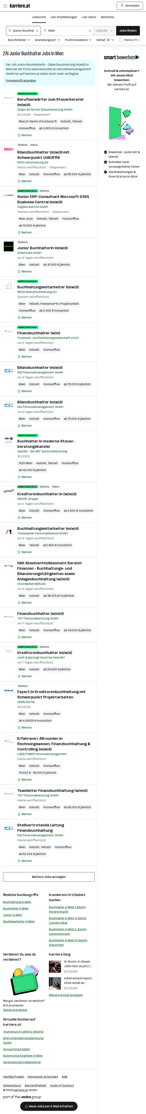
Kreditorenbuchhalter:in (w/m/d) (46, 494)
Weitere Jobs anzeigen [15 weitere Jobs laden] (49, 877)
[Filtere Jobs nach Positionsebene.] (80, 40)
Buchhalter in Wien (16, 908)
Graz (29, 218)
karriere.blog (60, 954)
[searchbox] (23, 30)
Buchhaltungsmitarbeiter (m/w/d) (48, 287)
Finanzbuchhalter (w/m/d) (40, 613)
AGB (64, 1077)
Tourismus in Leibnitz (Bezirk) (23, 1032)
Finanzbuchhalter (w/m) (38, 333)
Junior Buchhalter (25, 53)
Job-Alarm (89, 17)
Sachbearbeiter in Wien (19, 921)
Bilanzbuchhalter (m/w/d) (40, 367)
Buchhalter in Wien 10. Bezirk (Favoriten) (68, 943)
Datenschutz (12, 1085)
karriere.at (12, 1024)
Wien (59, 53)
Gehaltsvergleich (15, 1010)
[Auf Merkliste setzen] (24, 135)
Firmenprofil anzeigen (21, 80)
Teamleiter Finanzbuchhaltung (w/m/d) (52, 790)
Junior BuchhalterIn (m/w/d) (42, 248)
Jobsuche (39, 17)
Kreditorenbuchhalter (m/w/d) (44, 652)
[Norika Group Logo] (22, 1097)
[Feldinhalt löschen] (37, 30)
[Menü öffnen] (5, 5)
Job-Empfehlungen (63, 17)
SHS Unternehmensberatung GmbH (23, 1040)
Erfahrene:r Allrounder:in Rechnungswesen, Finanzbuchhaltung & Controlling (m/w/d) (53, 743)
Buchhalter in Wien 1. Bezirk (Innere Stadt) (67, 909)
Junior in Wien (12, 915)
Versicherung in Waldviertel (22, 1062)
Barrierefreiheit (36, 1085)
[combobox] (23, 30)
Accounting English (16, 1049)
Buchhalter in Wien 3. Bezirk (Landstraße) (67, 920)
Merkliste (107, 17)
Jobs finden (128, 30)
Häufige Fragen (13, 1077)
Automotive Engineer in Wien (23, 1056)
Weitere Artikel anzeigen (66, 995)
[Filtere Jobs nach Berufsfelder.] (21, 40)
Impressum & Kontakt (43, 1077)
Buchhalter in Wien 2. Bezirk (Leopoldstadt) (67, 931)
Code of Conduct (62, 1085)
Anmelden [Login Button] (130, 5)
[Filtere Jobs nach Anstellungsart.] (50, 40)
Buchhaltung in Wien (17, 902)
